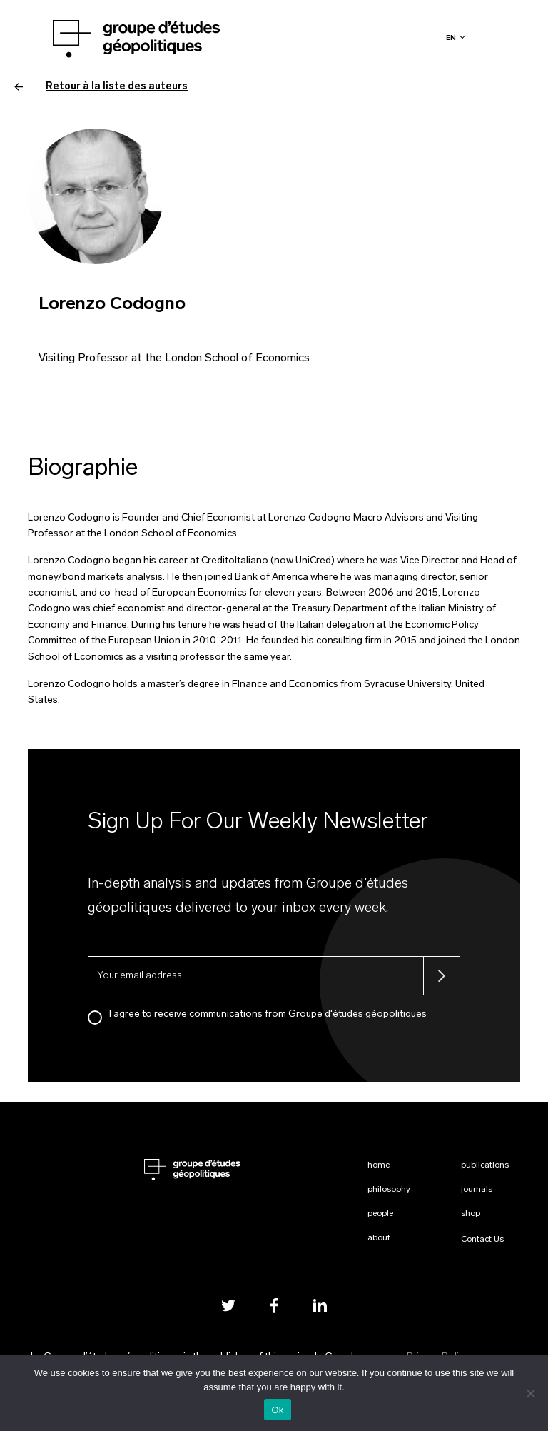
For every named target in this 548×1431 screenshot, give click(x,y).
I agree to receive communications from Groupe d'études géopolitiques (268, 1014)
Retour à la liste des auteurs (101, 86)
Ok (277, 1410)
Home (378, 1165)
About (378, 1238)
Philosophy (388, 1189)
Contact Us (482, 1239)
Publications (485, 1165)
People (380, 1214)
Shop (470, 1214)
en (451, 37)
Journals (476, 1189)
